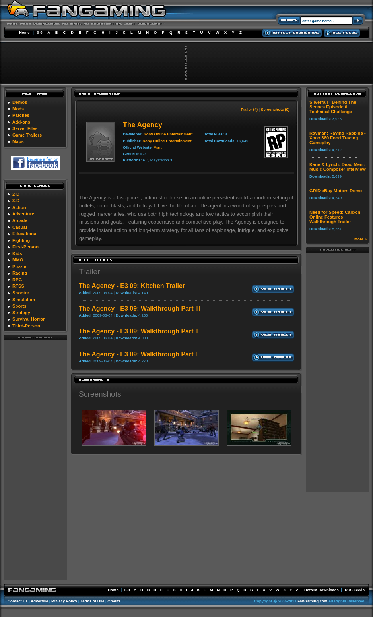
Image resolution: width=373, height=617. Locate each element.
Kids (17, 253)
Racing (19, 273)
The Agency (142, 125)
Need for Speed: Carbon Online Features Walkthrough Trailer (334, 217)
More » (360, 239)
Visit (158, 147)
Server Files (24, 128)
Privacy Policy (64, 601)
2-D (15, 194)
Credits (113, 601)
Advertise (39, 601)
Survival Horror (28, 319)
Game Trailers (27, 135)
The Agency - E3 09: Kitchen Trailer (132, 285)
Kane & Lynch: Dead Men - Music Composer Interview (337, 167)
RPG (17, 279)
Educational (24, 233)
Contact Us (18, 601)
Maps (18, 141)
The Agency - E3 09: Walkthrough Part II (139, 331)
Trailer (89, 271)
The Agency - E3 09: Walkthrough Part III (139, 308)
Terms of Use (92, 601)
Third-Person (26, 325)
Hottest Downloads (321, 590)
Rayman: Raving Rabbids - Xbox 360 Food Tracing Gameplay (337, 138)
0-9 (40, 32)
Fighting (21, 240)
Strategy (21, 312)
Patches (20, 115)
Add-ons (21, 122)
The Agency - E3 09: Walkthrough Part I (138, 354)
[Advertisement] (35, 459)
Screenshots (100, 394)
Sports (19, 306)
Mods (18, 108)
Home (24, 32)
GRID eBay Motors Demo (335, 190)
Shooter (20, 292)
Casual (19, 227)
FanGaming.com (312, 601)
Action (19, 207)
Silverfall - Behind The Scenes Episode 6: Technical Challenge (332, 107)
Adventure (23, 213)
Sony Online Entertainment (168, 134)
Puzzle (19, 266)
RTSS (18, 286)
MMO (17, 259)
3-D (15, 200)
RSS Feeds (355, 590)
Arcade (19, 220)
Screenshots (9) (275, 109)
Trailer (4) (249, 109)
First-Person (25, 246)
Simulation (23, 299)
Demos (19, 102)
